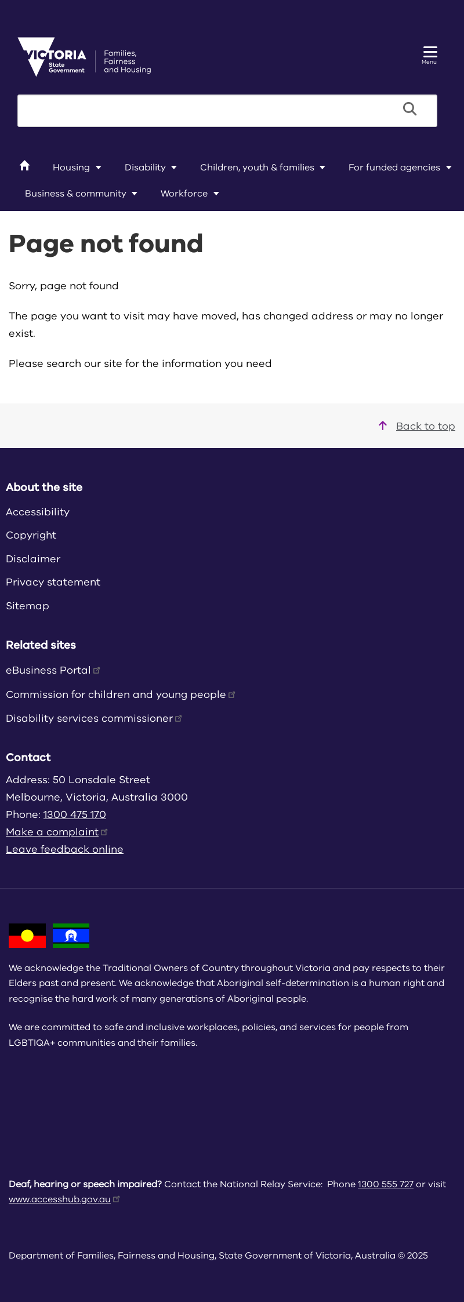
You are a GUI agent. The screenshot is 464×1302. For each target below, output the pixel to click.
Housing (71, 167)
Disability (145, 167)
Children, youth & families (257, 167)
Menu (429, 56)
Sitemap (27, 606)
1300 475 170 (75, 814)
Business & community (75, 193)
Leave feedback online (65, 849)
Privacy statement (53, 582)
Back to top (417, 426)
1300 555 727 (386, 1184)
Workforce (184, 193)
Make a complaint (58, 832)
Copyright (31, 535)
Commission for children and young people (121, 694)
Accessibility (38, 512)
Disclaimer (33, 559)
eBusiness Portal (54, 670)
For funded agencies (394, 167)
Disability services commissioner (95, 718)
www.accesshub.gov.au (65, 1199)
